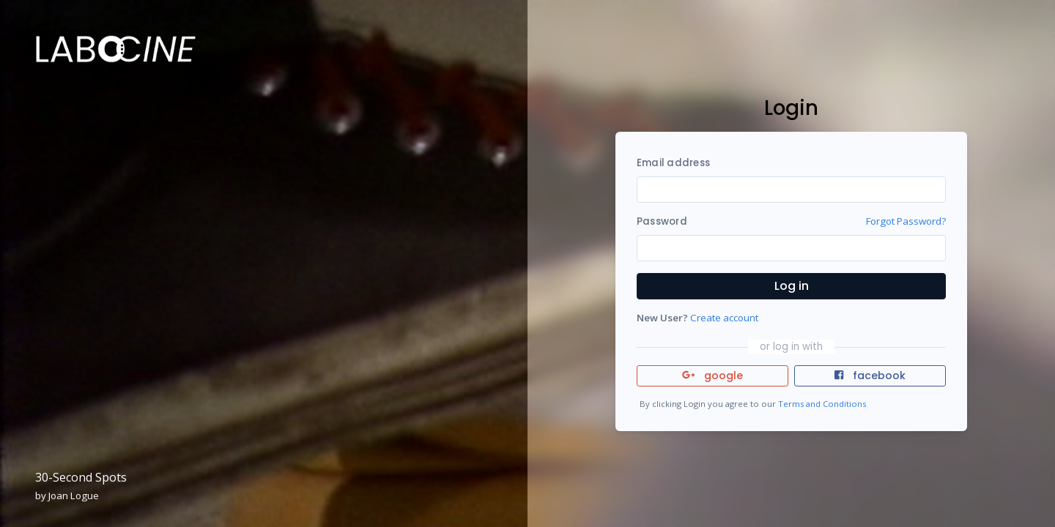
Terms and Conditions (822, 403)
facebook (869, 375)
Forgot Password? (906, 221)
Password (662, 221)
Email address (673, 163)
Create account (724, 317)
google (712, 375)
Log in (791, 285)
